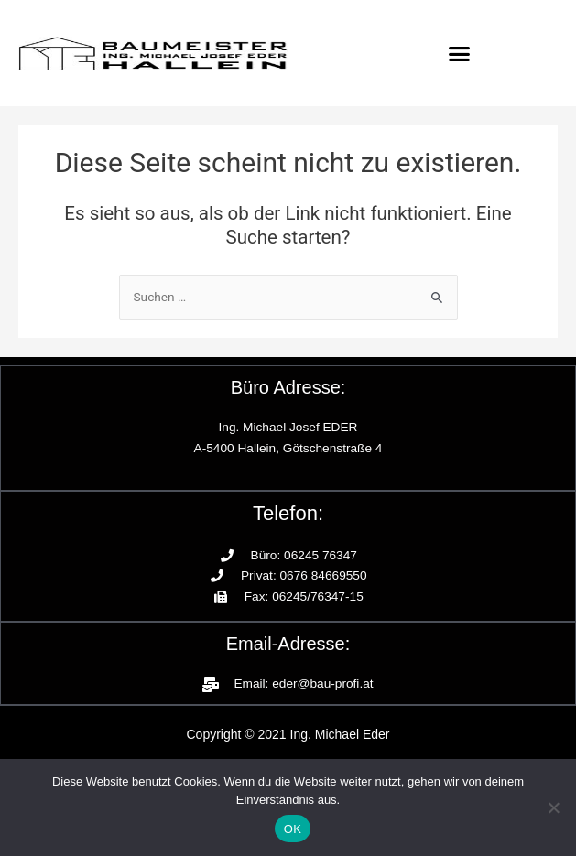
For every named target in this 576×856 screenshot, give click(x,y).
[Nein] (553, 807)
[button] (459, 53)
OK (292, 829)
